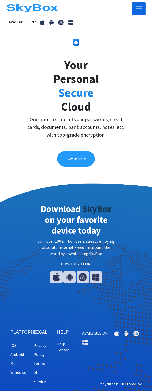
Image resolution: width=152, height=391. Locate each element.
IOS (13, 345)
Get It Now (76, 158)
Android (17, 354)
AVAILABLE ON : (22, 21)
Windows (18, 372)
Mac (13, 363)
